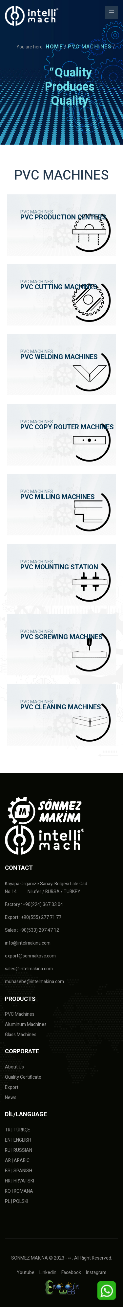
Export (11, 1087)
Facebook (71, 1272)
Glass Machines (20, 1034)
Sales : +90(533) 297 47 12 (32, 930)
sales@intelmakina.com (29, 968)
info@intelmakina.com (28, 943)
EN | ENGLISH (18, 1140)
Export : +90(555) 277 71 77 (33, 917)
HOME (54, 47)
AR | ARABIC (17, 1160)
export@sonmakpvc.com (30, 955)
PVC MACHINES (90, 47)
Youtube (25, 1272)
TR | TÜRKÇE (17, 1129)
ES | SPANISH (18, 1170)
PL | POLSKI (16, 1201)
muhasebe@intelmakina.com (34, 981)
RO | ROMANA (19, 1191)
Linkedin (47, 1272)
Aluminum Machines (26, 1024)
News (10, 1097)
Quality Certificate (23, 1077)
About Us (14, 1067)
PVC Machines (19, 1014)
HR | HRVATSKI (19, 1181)
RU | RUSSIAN (18, 1150)
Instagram (96, 1272)
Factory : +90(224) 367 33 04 (34, 904)
